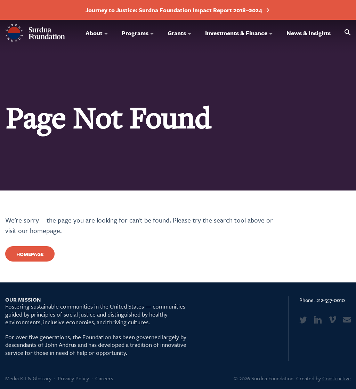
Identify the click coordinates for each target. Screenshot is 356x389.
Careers (104, 378)
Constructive (336, 378)
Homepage (29, 254)
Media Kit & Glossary (28, 378)
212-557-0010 (330, 300)
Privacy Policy (73, 378)
